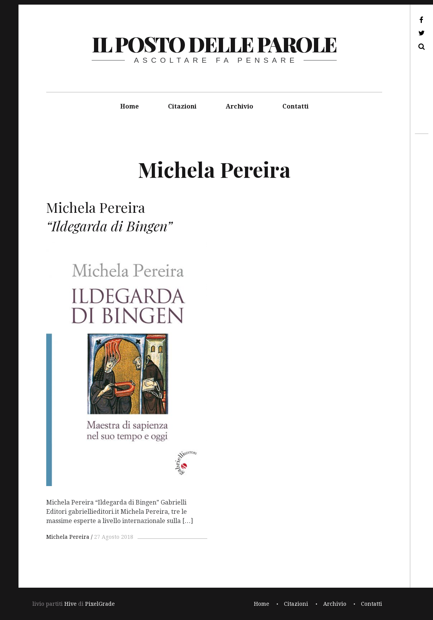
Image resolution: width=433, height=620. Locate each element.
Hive (70, 604)
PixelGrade (100, 604)
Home (129, 106)
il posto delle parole (214, 44)
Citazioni (182, 106)
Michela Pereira (67, 537)
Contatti (295, 106)
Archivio (239, 106)
